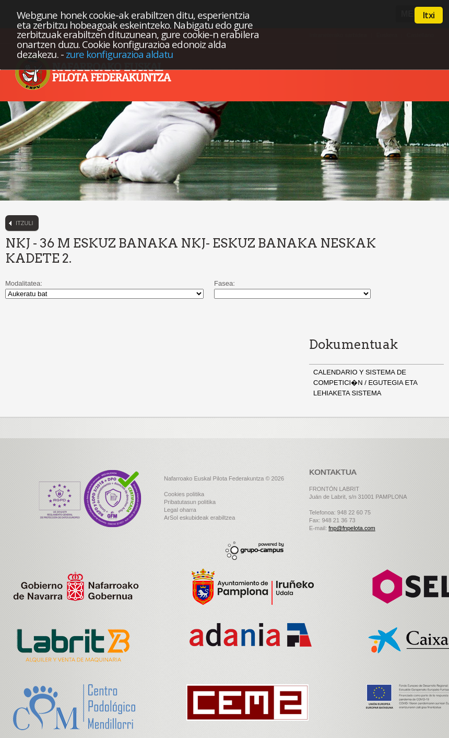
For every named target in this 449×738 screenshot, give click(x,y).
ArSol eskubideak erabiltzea (199, 517)
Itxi (428, 15)
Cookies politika (184, 494)
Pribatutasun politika (190, 502)
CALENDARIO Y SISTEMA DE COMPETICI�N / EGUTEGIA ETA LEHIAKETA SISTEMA (365, 382)
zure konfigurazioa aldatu (119, 54)
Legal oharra (180, 510)
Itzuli (24, 223)
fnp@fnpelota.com (351, 528)
